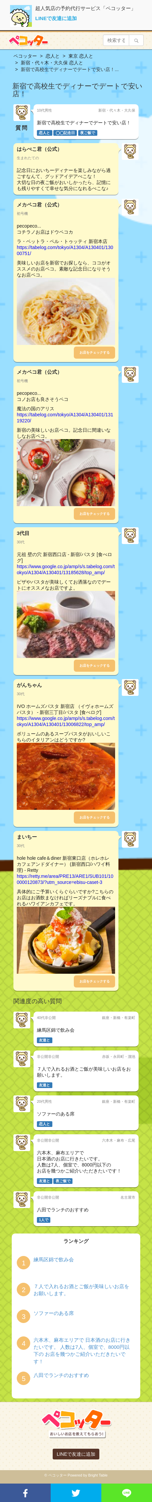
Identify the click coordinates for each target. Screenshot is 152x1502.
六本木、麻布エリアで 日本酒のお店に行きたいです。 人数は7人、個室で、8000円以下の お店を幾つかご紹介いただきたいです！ (82, 1350)
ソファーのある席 (54, 1313)
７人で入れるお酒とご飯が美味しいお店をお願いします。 (81, 1289)
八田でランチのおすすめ (61, 1375)
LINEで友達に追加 (56, 18)
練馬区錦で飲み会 (54, 1259)
